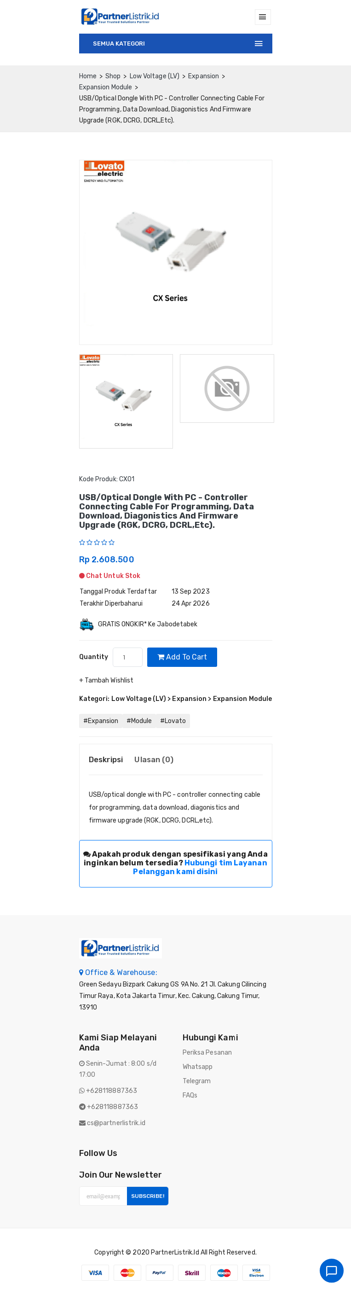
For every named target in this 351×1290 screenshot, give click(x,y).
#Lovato (173, 721)
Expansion (203, 76)
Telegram (197, 1081)
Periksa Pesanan (207, 1053)
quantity (94, 657)
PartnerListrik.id (175, 1252)
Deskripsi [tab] (106, 759)
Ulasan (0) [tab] (153, 759)
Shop (113, 76)
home (88, 76)
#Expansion (100, 721)
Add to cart (182, 657)
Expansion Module (105, 87)
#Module (139, 721)
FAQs (190, 1095)
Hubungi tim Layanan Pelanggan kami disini (200, 867)
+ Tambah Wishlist (106, 680)
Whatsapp (198, 1067)
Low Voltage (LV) (155, 76)
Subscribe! (147, 1196)
